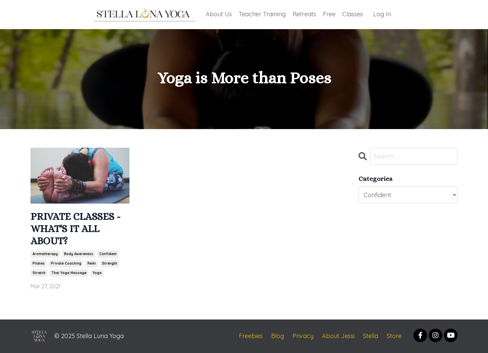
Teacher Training (262, 14)
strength (109, 263)
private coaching (66, 263)
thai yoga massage (69, 273)
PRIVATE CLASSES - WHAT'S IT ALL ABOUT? (75, 229)
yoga (97, 273)
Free (329, 14)
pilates (39, 263)
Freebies (251, 336)
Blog (277, 336)
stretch (39, 273)
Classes (352, 14)
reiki (91, 263)
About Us (219, 14)
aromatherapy (45, 254)
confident (108, 254)
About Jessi (338, 336)
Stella (370, 336)
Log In (382, 14)
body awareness (78, 254)
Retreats (304, 14)
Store (394, 336)
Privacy (302, 336)
